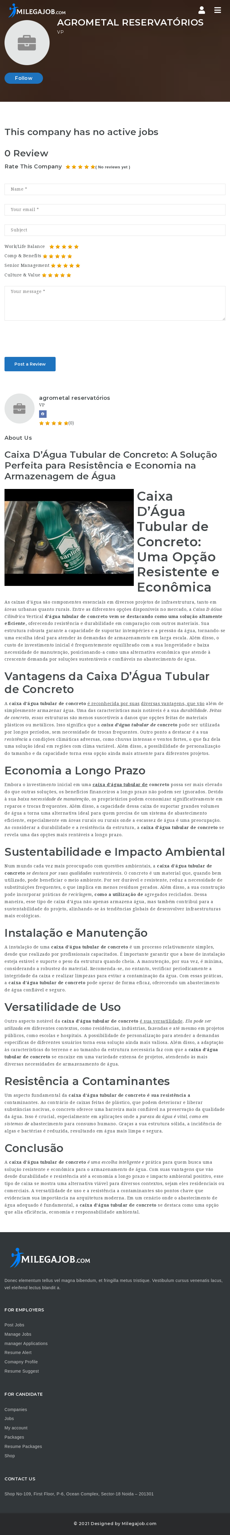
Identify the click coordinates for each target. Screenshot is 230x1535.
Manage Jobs (18, 1334)
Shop (10, 1455)
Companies (16, 1409)
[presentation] (50, 340)
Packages (14, 1437)
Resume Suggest (22, 1371)
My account (16, 1427)
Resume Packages (23, 1446)
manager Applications (26, 1343)
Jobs (9, 1418)
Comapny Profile (21, 1361)
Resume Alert (18, 1352)
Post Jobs (14, 1324)
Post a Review (30, 364)
